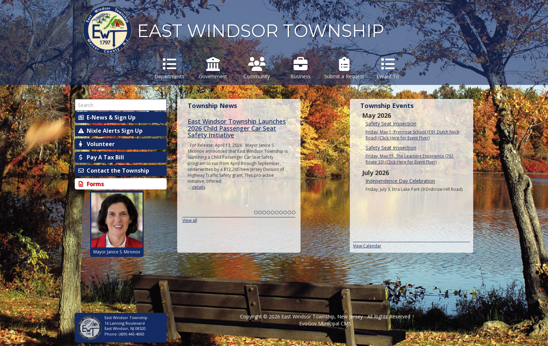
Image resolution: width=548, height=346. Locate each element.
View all (189, 220)
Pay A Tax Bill (101, 157)
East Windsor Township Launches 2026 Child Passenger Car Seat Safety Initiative (237, 128)
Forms (91, 184)
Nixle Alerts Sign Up (110, 131)
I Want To (388, 68)
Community (257, 68)
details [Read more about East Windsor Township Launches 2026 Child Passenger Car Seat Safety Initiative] (198, 187)
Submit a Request (344, 68)
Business (300, 68)
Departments (169, 68)
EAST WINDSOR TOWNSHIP (260, 31)
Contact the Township (113, 170)
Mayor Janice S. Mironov (116, 252)
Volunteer (96, 144)
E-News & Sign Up (107, 117)
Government (213, 68)
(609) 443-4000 (131, 334)
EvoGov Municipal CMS (325, 323)
